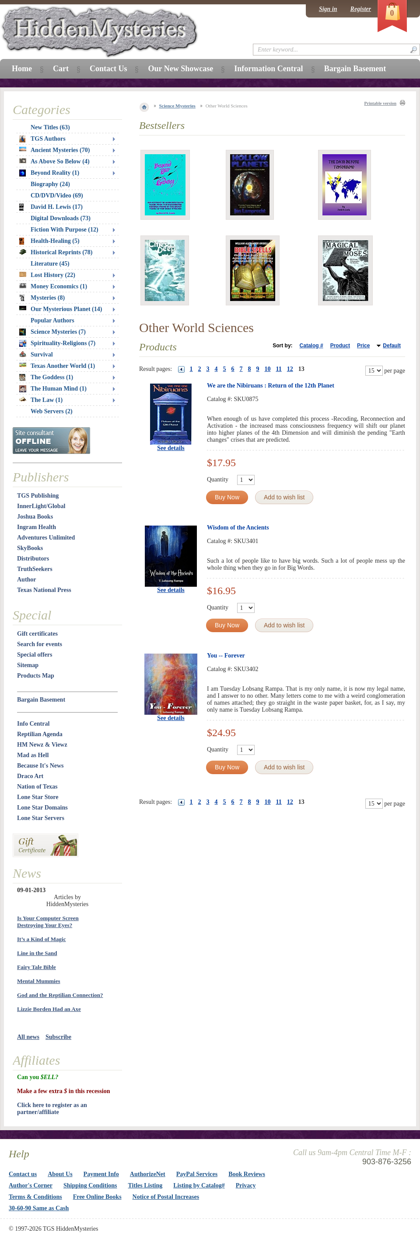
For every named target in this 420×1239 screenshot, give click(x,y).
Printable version (380, 103)
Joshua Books (35, 516)
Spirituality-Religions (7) (57, 343)
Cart (61, 68)
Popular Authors (52, 320)
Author (26, 579)
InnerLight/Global (41, 506)
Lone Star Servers (40, 818)
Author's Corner (30, 1185)
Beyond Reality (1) (49, 173)
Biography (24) (50, 184)
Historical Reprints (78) (56, 252)
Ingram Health (36, 527)
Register (360, 9)
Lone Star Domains (42, 807)
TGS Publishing (38, 495)
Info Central (33, 723)
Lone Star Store (37, 797)
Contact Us (108, 68)
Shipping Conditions (90, 1185)
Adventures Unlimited (46, 537)
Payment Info (101, 1174)
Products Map (35, 675)
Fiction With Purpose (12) (64, 229)
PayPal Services (196, 1174)
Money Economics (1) (53, 286)
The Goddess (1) (46, 377)
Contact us (23, 1174)
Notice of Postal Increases (166, 1197)
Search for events (39, 644)
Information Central (268, 68)
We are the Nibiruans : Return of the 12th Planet (270, 385)
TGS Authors (42, 138)
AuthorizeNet (147, 1174)
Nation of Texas (37, 786)
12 (290, 369)
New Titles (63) (50, 127)
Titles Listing (145, 1185)
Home (22, 68)
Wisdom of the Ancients (238, 527)
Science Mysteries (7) (52, 332)
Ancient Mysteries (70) (54, 150)
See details (171, 448)
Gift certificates (37, 633)
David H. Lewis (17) (51, 207)
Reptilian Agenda (40, 734)
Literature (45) (50, 263)
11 (279, 369)
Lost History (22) (47, 275)
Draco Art (30, 776)
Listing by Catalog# (198, 1185)
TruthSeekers (34, 569)
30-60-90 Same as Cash (39, 1208)
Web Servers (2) (52, 411)
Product (340, 346)
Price (363, 346)
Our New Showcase (180, 68)
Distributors (33, 558)
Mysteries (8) (42, 297)
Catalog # (311, 346)
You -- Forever (226, 655)
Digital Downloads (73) (61, 218)
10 (268, 369)
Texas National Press (44, 590)
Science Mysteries (177, 105)
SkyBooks (30, 548)
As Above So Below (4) (54, 161)
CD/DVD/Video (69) (57, 195)
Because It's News (40, 765)
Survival (36, 354)
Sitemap (27, 665)
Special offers (34, 654)
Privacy (246, 1185)
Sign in (328, 9)
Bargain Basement (41, 699)
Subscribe (58, 1037)
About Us (60, 1174)
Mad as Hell (33, 755)
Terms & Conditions (35, 1197)
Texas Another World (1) (57, 366)
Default (392, 346)
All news (28, 1037)
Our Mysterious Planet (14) (60, 309)
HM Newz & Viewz (42, 744)
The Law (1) (41, 400)
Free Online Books (97, 1197)
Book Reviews (246, 1174)
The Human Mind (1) (53, 388)
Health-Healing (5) (49, 241)
